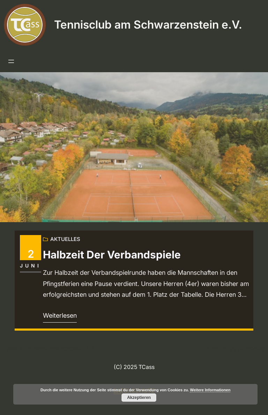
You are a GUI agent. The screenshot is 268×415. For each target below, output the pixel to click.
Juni (30, 266)
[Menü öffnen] (11, 61)
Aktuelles (65, 239)
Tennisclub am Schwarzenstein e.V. (148, 24)
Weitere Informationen (210, 390)
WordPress (250, 349)
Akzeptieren (139, 397)
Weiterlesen (60, 315)
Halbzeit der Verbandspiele (112, 255)
